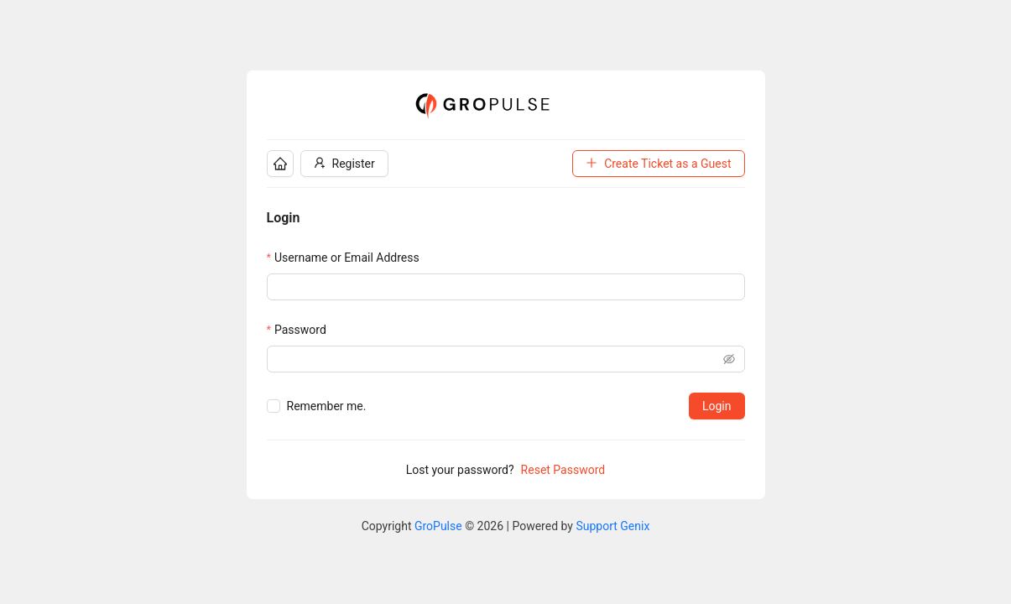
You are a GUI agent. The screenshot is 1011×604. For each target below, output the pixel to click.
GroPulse (438, 526)
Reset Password (563, 469)
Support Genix (612, 526)
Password (300, 329)
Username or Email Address (347, 257)
